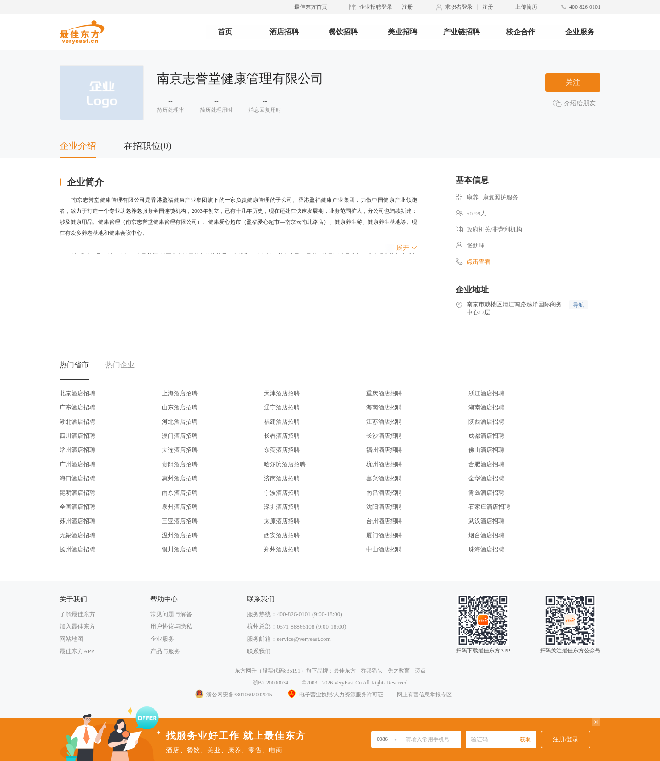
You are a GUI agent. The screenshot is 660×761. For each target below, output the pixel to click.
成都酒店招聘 (486, 435)
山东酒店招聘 (180, 407)
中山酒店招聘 (384, 549)
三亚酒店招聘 (180, 521)
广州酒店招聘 (77, 464)
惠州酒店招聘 (180, 478)
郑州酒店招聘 (282, 549)
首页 (225, 32)
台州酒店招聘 (384, 521)
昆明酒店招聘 (77, 492)
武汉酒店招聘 (486, 521)
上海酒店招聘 (180, 393)
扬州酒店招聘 (77, 549)
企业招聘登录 (375, 7)
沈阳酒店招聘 (384, 506)
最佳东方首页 (310, 7)
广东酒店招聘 (77, 407)
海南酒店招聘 (384, 407)
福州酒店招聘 (384, 450)
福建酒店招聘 (282, 421)
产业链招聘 (461, 32)
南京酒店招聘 (180, 492)
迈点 (420, 670)
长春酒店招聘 (282, 435)
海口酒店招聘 (77, 478)
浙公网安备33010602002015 (233, 694)
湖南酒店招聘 (486, 407)
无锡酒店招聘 (77, 535)
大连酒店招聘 (180, 450)
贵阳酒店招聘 (180, 464)
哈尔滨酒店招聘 (285, 464)
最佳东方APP (77, 651)
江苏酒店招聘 (384, 421)
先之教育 (399, 670)
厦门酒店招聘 (384, 535)
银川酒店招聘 (180, 549)
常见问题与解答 (171, 614)
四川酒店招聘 (77, 435)
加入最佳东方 (77, 626)
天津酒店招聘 (282, 393)
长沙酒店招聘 (384, 435)
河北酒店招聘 (180, 421)
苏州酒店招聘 (77, 521)
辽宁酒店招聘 (282, 407)
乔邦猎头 (372, 670)
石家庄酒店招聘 (489, 506)
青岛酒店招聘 (486, 492)
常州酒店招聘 (77, 450)
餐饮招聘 (343, 32)
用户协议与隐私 (171, 626)
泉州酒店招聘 (180, 506)
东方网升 (246, 670)
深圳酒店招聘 (282, 506)
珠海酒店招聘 (486, 549)
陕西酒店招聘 (486, 421)
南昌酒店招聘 (384, 492)
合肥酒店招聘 (486, 464)
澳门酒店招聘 (180, 435)
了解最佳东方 (77, 614)
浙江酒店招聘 (486, 393)
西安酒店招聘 (282, 535)
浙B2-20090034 (270, 682)
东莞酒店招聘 (282, 450)
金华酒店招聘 (486, 478)
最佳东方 (345, 670)
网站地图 (71, 638)
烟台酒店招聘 (486, 535)
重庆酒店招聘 (384, 393)
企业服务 (579, 32)
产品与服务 (165, 651)
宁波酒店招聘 (282, 492)
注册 (407, 7)
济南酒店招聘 (282, 478)
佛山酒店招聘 (486, 450)
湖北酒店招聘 (77, 421)
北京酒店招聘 (77, 393)
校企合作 (520, 32)
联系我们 (259, 651)
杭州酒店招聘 (384, 464)
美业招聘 (402, 32)
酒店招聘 (284, 32)
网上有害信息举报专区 (424, 694)
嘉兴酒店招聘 (384, 478)
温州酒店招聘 (180, 535)
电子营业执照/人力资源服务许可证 (334, 694)
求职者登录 (459, 7)
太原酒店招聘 (282, 521)
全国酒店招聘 (77, 506)
